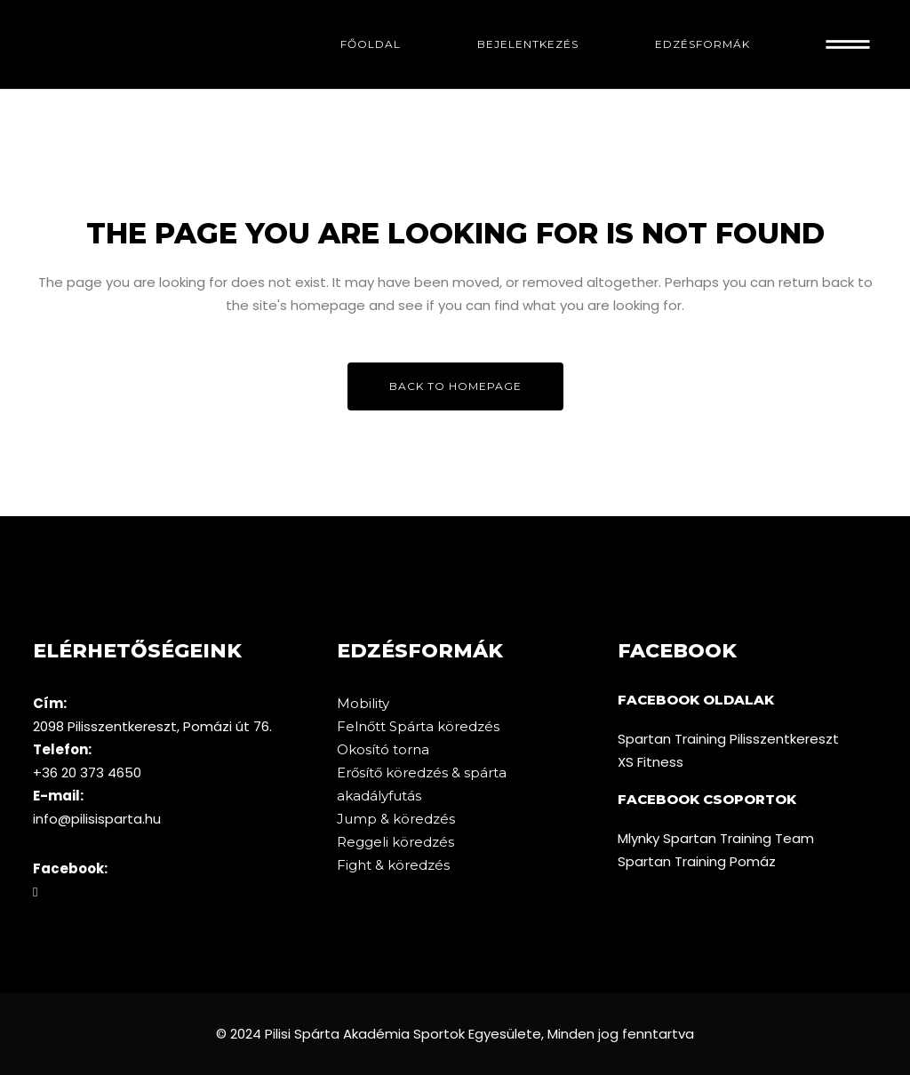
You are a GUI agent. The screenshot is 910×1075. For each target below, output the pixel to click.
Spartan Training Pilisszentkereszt (728, 738)
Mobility (363, 703)
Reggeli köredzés (395, 841)
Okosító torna (383, 749)
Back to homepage (455, 386)
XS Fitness (650, 761)
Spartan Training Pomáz (697, 861)
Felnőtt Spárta (387, 726)
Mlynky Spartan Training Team (716, 838)
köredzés (468, 726)
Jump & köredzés (396, 818)
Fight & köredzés (393, 864)
